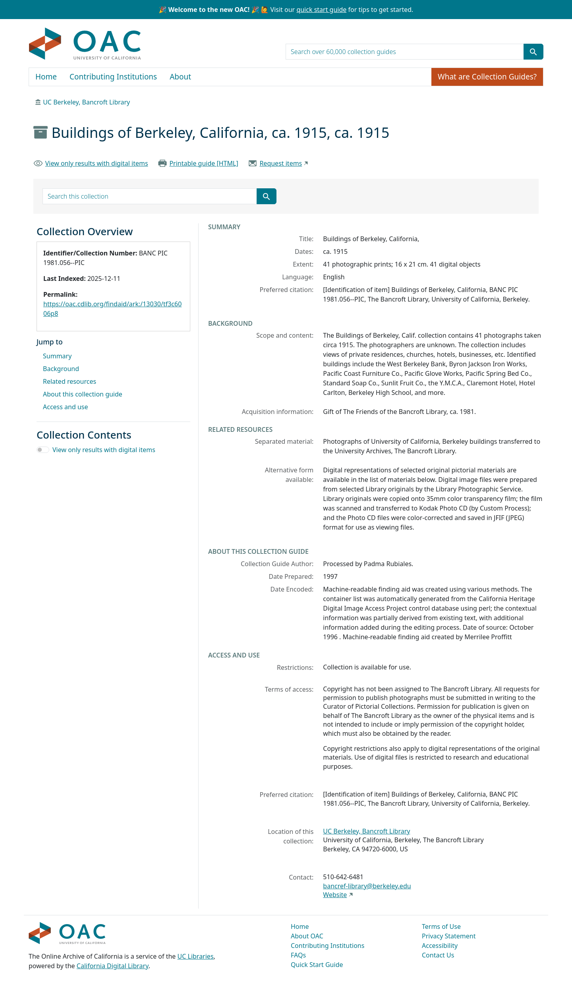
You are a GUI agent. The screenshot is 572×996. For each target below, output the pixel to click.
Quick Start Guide (317, 964)
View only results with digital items (96, 163)
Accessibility (440, 945)
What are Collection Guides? (487, 77)
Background (61, 368)
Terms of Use (441, 926)
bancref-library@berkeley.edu (367, 886)
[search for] (405, 52)
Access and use (65, 406)
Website (335, 894)
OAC (85, 44)
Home (46, 77)
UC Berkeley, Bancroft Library (86, 102)
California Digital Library (113, 965)
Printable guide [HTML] (203, 163)
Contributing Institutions (113, 77)
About (180, 77)
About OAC (307, 936)
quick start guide (321, 9)
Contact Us (438, 955)
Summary (57, 356)
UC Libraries (196, 956)
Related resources (69, 381)
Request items (280, 163)
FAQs (298, 955)
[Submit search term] (533, 52)
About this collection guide (82, 394)
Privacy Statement (449, 936)
